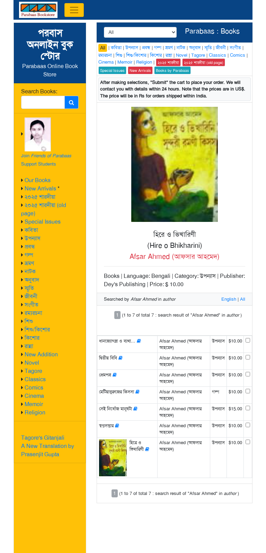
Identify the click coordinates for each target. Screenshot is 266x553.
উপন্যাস (33, 238)
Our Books (38, 180)
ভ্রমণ (29, 263)
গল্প (29, 255)
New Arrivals (40, 188)
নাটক (30, 271)
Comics (34, 387)
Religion (35, 412)
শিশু (29, 321)
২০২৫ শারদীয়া (40, 196)
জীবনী (31, 296)
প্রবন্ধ (30, 246)
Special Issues (43, 221)
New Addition (41, 354)
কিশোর (32, 337)
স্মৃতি (29, 288)
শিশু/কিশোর (37, 329)
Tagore (33, 371)
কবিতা (31, 230)
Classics (35, 379)
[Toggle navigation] (74, 10)
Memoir (34, 404)
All (102, 48)
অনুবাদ (32, 279)
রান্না (29, 346)
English (228, 299)
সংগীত (31, 304)
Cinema (34, 396)
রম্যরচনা (33, 313)
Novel (32, 362)
